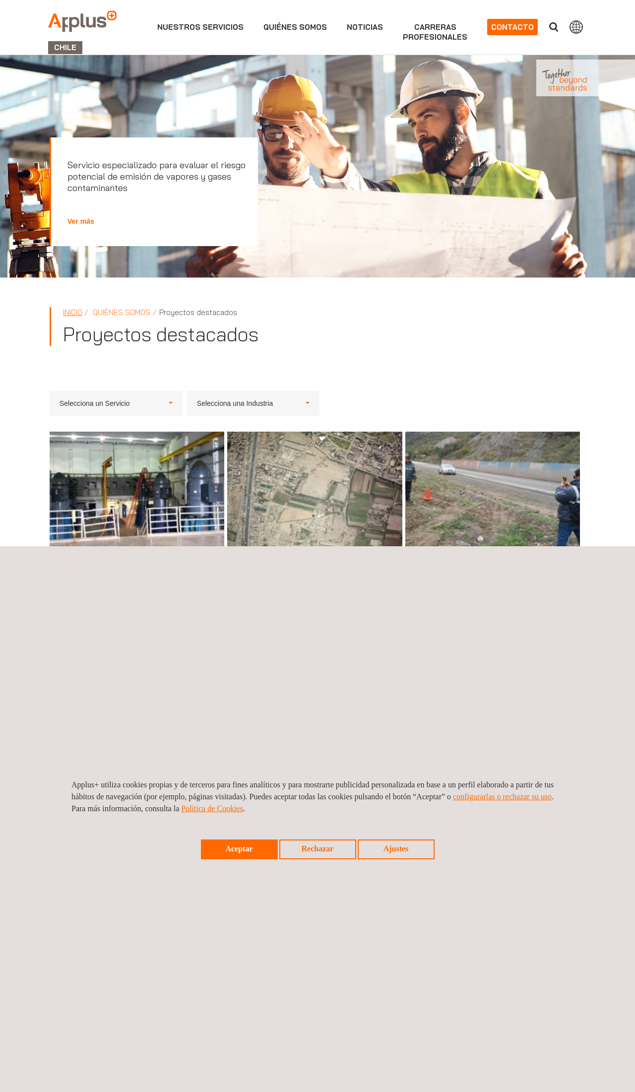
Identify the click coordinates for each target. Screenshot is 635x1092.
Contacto (512, 27)
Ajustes (396, 848)
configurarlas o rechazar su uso (502, 796)
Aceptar (239, 848)
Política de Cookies (212, 808)
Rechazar (318, 848)
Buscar (554, 27)
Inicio (72, 312)
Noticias (365, 27)
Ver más (80, 221)
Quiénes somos (295, 27)
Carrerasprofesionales (435, 32)
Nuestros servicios (200, 27)
